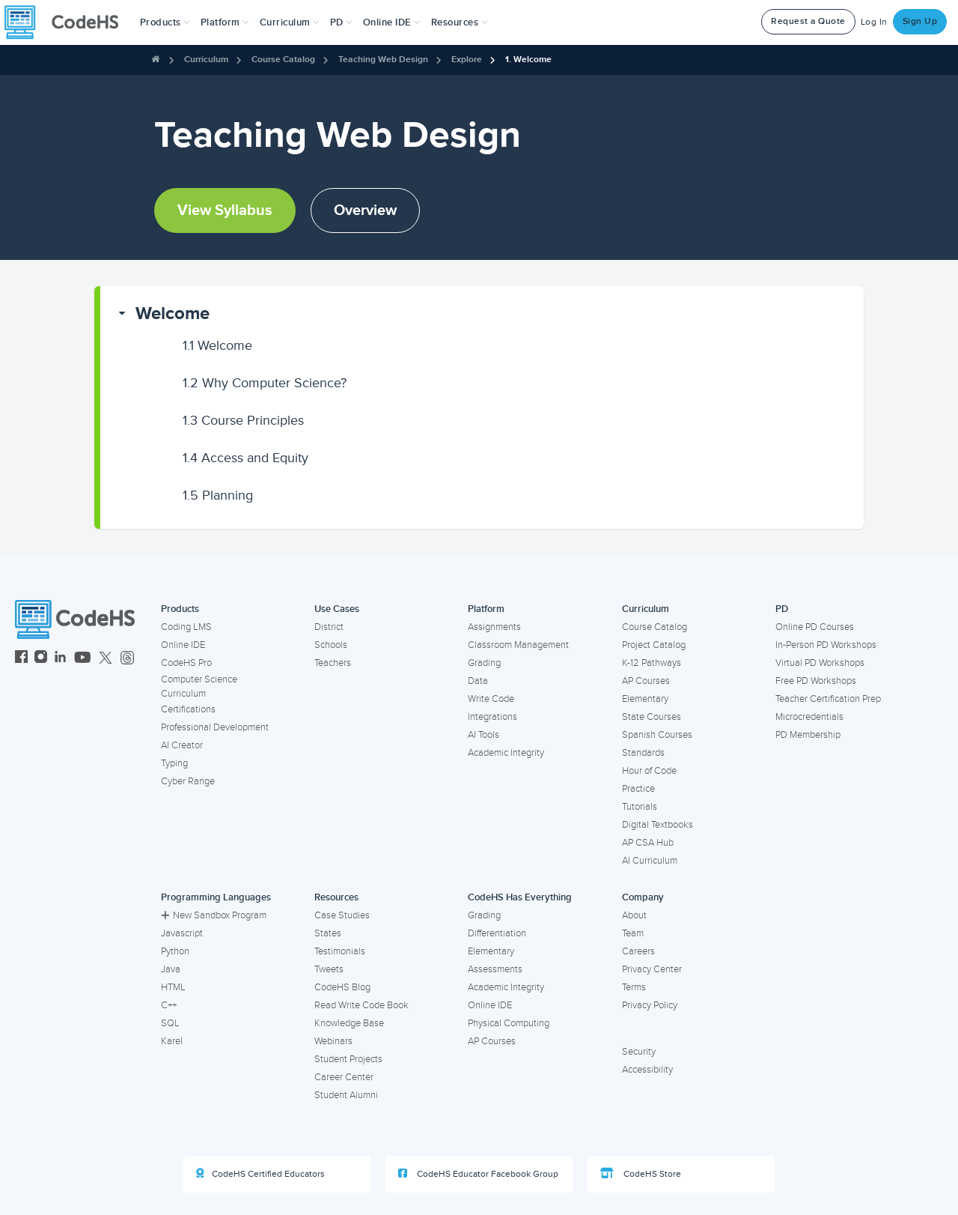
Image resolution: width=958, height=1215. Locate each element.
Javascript (182, 933)
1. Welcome (528, 59)
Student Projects (348, 1059)
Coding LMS (186, 627)
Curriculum (206, 59)
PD (781, 609)
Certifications (188, 709)
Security (639, 1052)
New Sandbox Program (213, 915)
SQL (170, 1023)
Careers (638, 951)
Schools (330, 645)
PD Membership (807, 735)
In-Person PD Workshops (825, 645)
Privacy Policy (649, 1005)
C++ (169, 1005)
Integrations (492, 717)
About (634, 915)
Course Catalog (283, 59)
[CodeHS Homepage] (67, 22)
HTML (173, 987)
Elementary (645, 699)
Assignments (494, 627)
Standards (643, 753)
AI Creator (182, 745)
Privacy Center (652, 969)
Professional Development (215, 727)
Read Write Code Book (361, 1005)
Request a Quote (808, 21)
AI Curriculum (649, 861)
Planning (218, 495)
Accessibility (647, 1070)
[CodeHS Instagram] (40, 658)
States (327, 933)
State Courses (651, 717)
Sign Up (920, 21)
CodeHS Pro (186, 663)
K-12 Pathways (651, 663)
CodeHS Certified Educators (260, 1174)
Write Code (491, 699)
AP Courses (646, 681)
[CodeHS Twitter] (105, 658)
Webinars (333, 1041)
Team (633, 933)
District (329, 627)
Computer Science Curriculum (199, 686)
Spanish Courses (657, 735)
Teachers (332, 663)
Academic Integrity (506, 753)
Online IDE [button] (392, 22)
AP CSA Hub (648, 843)
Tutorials (639, 807)
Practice (638, 789)
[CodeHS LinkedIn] (60, 658)
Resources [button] (459, 22)
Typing (174, 763)
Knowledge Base (349, 1023)
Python (175, 951)
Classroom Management (518, 645)
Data (478, 681)
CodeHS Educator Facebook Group (478, 1174)
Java (170, 969)
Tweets (329, 969)
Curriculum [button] (290, 22)
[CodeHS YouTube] (82, 658)
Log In (874, 22)
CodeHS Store (640, 1174)
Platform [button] (225, 22)
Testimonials (339, 951)
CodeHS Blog (342, 987)
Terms (634, 987)
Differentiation (497, 933)
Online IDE (183, 645)
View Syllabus (224, 210)
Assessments (495, 969)
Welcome (172, 313)
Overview (365, 210)
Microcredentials (809, 717)
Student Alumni (346, 1095)
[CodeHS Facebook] (21, 658)
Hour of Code (649, 771)
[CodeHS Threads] (127, 658)
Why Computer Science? (265, 383)
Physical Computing (508, 1023)
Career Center (343, 1077)
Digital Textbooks (657, 825)
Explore (466, 59)
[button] (165, 22)
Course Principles (243, 420)
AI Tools (483, 735)
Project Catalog (654, 645)
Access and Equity (245, 457)
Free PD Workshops (815, 681)
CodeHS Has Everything (520, 897)
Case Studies (342, 915)
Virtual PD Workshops (819, 663)
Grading (484, 663)
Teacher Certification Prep (828, 699)
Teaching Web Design (383, 59)
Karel (172, 1041)
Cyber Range (188, 781)
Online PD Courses (814, 627)
